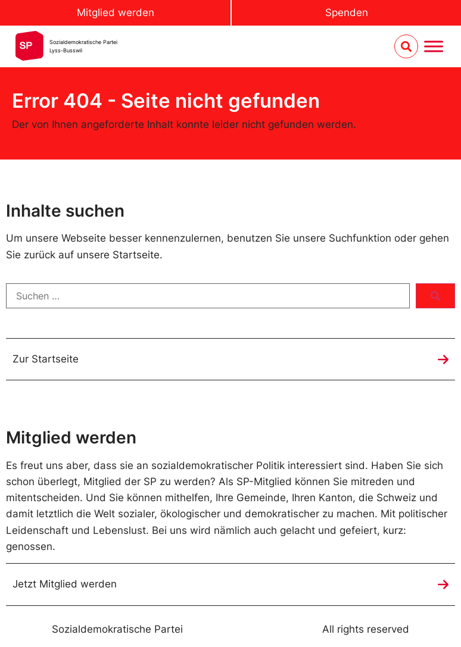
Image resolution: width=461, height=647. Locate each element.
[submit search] (435, 295)
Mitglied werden (115, 12)
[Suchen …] (208, 295)
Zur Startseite (46, 359)
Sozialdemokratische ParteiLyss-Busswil (83, 46)
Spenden (346, 12)
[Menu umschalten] (433, 46)
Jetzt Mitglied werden (65, 584)
